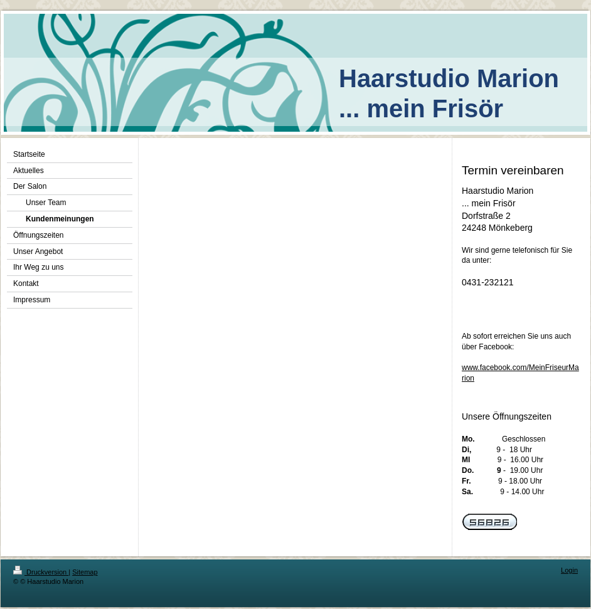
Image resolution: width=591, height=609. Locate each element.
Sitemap (84, 572)
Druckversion (40, 572)
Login (569, 570)
